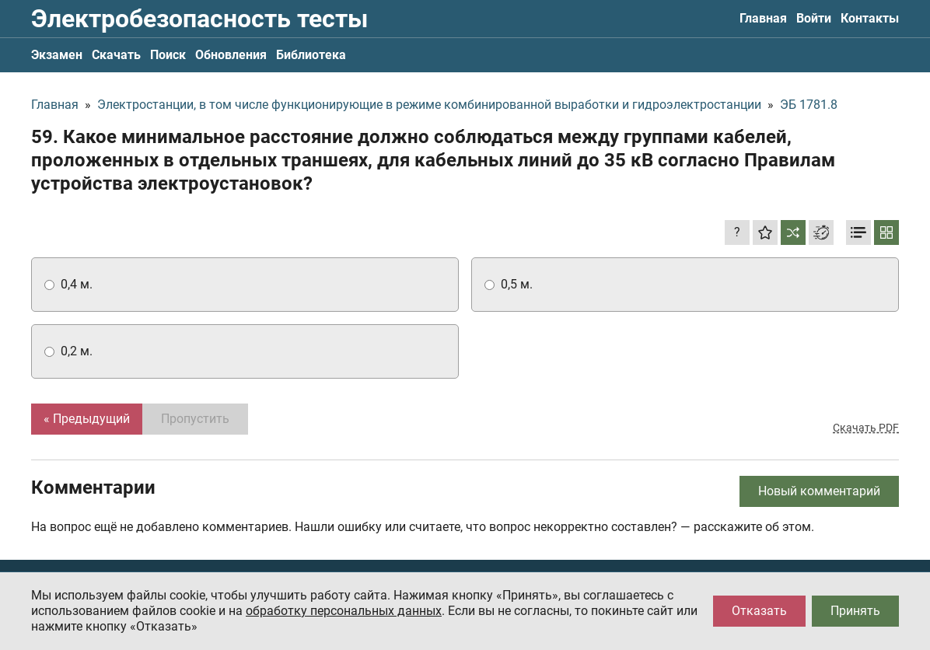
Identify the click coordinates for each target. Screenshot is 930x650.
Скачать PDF (866, 427)
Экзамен (56, 54)
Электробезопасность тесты (199, 18)
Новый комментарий (819, 491)
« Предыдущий (87, 418)
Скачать (116, 54)
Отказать (759, 610)
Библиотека (311, 54)
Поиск (168, 54)
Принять (855, 610)
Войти (813, 18)
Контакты (870, 18)
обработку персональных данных (344, 610)
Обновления (231, 54)
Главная (763, 18)
